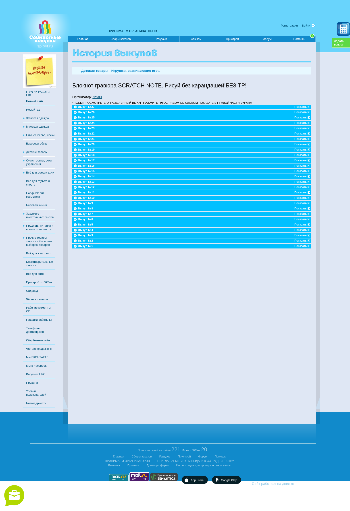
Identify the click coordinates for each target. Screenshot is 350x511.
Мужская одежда (37, 126)
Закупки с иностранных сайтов (40, 215)
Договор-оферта (158, 465)
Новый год (33, 109)
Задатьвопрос (339, 42)
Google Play (229, 480)
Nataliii (97, 97)
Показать (300, 106)
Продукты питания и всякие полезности (39, 227)
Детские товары (36, 152)
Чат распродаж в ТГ (39, 348)
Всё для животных (38, 253)
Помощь (304, 38)
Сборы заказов (120, 39)
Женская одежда (37, 118)
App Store (197, 480)
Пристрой (232, 39)
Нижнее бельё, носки (40, 135)
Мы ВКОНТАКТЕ (37, 357)
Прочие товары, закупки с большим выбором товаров (39, 241)
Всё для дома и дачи (40, 172)
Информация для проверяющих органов (203, 465)
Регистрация (289, 25)
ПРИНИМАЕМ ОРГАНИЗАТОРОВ (132, 31)
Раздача (165, 456)
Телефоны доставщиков (35, 330)
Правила (32, 382)
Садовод (32, 290)
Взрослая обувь (37, 143)
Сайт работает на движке (282, 484)
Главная (82, 39)
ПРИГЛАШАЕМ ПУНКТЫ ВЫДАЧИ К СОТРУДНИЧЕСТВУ (195, 461)
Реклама (114, 465)
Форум (267, 39)
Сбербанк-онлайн (38, 340)
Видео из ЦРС (35, 374)
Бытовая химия (36, 205)
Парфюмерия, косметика (35, 194)
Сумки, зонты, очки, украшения (39, 162)
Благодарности (36, 403)
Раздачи (161, 39)
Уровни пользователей (36, 392)
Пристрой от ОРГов (39, 282)
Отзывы (196, 39)
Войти (306, 25)
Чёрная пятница (37, 299)
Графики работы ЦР (39, 319)
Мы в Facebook (36, 365)
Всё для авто (35, 273)
